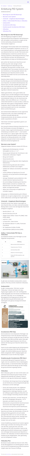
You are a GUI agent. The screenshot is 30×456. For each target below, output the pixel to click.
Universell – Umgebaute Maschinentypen (13, 18)
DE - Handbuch (3, 5)
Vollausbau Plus (7, 31)
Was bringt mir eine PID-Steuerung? (12, 14)
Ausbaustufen (6, 23)
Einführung (10, 5)
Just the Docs (8, 454)
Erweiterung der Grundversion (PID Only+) (14, 27)
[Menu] (28, 2)
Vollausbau (6, 29)
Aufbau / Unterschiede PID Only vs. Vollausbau (15, 21)
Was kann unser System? (9, 16)
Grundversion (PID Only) (9, 25)
